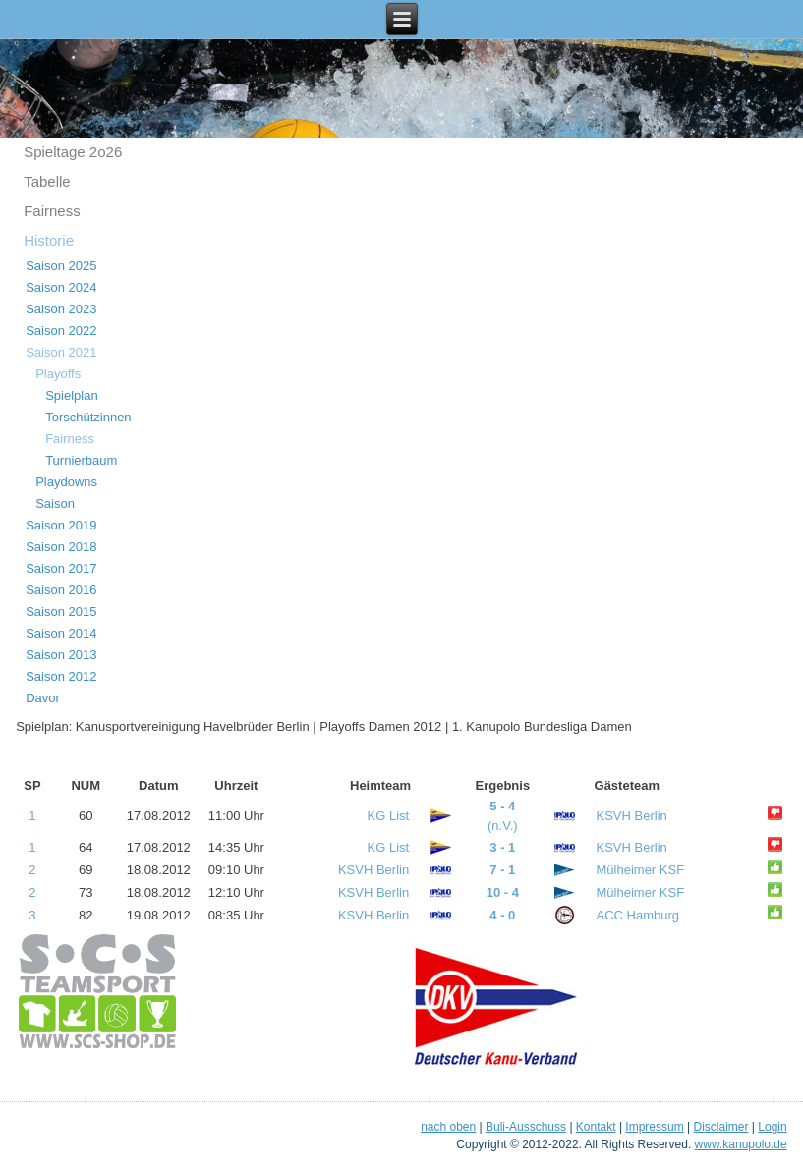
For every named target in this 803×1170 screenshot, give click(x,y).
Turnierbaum (81, 460)
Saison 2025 (61, 265)
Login (772, 1127)
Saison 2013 (61, 654)
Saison (55, 503)
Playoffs (58, 373)
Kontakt (596, 1127)
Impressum (654, 1127)
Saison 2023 (61, 309)
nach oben (448, 1127)
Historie (49, 240)
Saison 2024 (61, 287)
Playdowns (66, 481)
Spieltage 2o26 (73, 151)
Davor (43, 698)
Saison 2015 (61, 611)
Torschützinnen (88, 417)
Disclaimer (720, 1127)
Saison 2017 (61, 568)
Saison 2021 (61, 352)
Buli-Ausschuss (526, 1127)
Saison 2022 (61, 330)
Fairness (52, 210)
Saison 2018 (61, 546)
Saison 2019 (61, 525)
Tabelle (47, 181)
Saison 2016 (61, 590)
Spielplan (71, 395)
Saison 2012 (61, 676)
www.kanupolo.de (741, 1144)
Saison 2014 (61, 633)
